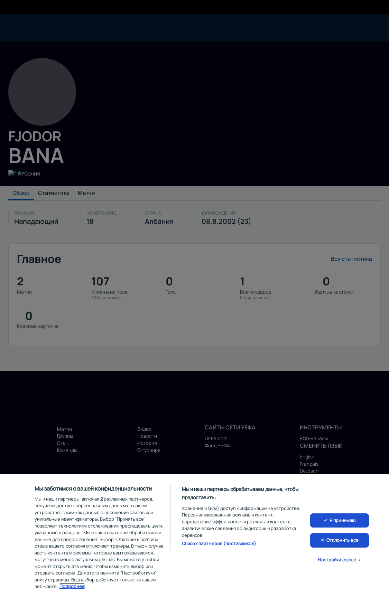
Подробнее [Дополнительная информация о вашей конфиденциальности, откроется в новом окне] (72, 587)
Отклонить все (342, 541)
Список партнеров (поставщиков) (219, 544)
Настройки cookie (337, 561)
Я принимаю (342, 521)
